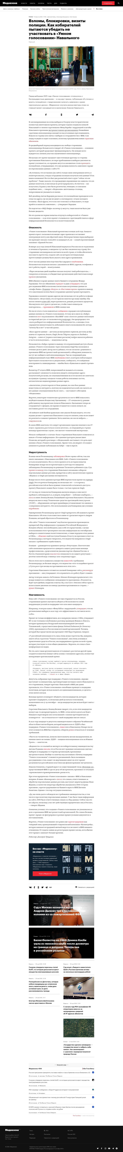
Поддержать (108, 3)
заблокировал (59, 456)
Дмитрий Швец (51, 16)
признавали (48, 307)
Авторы (31, 1134)
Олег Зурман (73, 16)
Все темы (99, 9)
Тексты (49, 3)
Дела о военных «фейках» (11, 9)
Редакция (32, 1138)
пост (39, 317)
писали (47, 749)
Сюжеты (32, 3)
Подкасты (63, 3)
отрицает (59, 284)
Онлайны (41, 3)
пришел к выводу (36, 470)
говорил (52, 674)
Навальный (32, 42)
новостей (68, 561)
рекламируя (87, 570)
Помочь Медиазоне (45, 873)
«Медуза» (54, 289)
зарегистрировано (76, 822)
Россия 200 (71, 1134)
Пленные (25, 9)
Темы (31, 1130)
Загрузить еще (61, 1065)
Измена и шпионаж (67, 9)
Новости (24, 3)
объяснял (42, 536)
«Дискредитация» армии (83, 9)
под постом (55, 554)
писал (31, 498)
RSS (46, 1130)
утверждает (75, 284)
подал (62, 727)
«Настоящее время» (69, 289)
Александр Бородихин (63, 16)
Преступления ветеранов (50, 9)
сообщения (62, 311)
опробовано (34, 509)
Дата (55, 3)
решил (71, 730)
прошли (32, 277)
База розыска (72, 1138)
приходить (85, 163)
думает (32, 588)
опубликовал (60, 358)
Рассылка (47, 1134)
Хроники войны (35, 9)
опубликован (77, 262)
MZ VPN (70, 1130)
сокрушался (34, 421)
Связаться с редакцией (84, 887)
